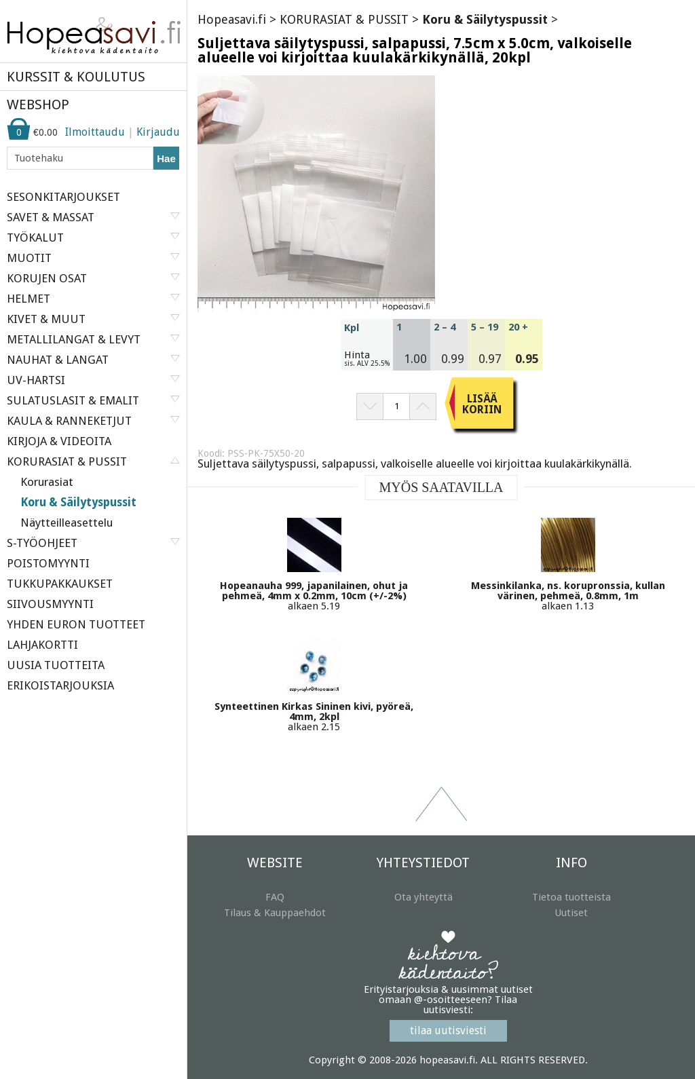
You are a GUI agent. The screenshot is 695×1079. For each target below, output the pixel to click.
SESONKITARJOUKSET (63, 197)
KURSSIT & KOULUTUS (76, 77)
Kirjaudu (158, 132)
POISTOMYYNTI (48, 563)
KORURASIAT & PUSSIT (344, 19)
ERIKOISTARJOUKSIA (60, 685)
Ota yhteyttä (423, 897)
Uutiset (571, 913)
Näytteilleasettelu (66, 522)
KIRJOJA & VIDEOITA (59, 441)
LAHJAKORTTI (42, 644)
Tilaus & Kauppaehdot (275, 913)
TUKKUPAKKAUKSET (60, 583)
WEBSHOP (38, 104)
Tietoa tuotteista (571, 897)
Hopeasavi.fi (232, 19)
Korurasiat (46, 482)
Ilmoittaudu (95, 132)
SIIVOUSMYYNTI (50, 604)
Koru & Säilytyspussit (78, 502)
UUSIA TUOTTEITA (56, 665)
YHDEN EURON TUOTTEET (76, 624)
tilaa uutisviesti (448, 1030)
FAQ (274, 897)
